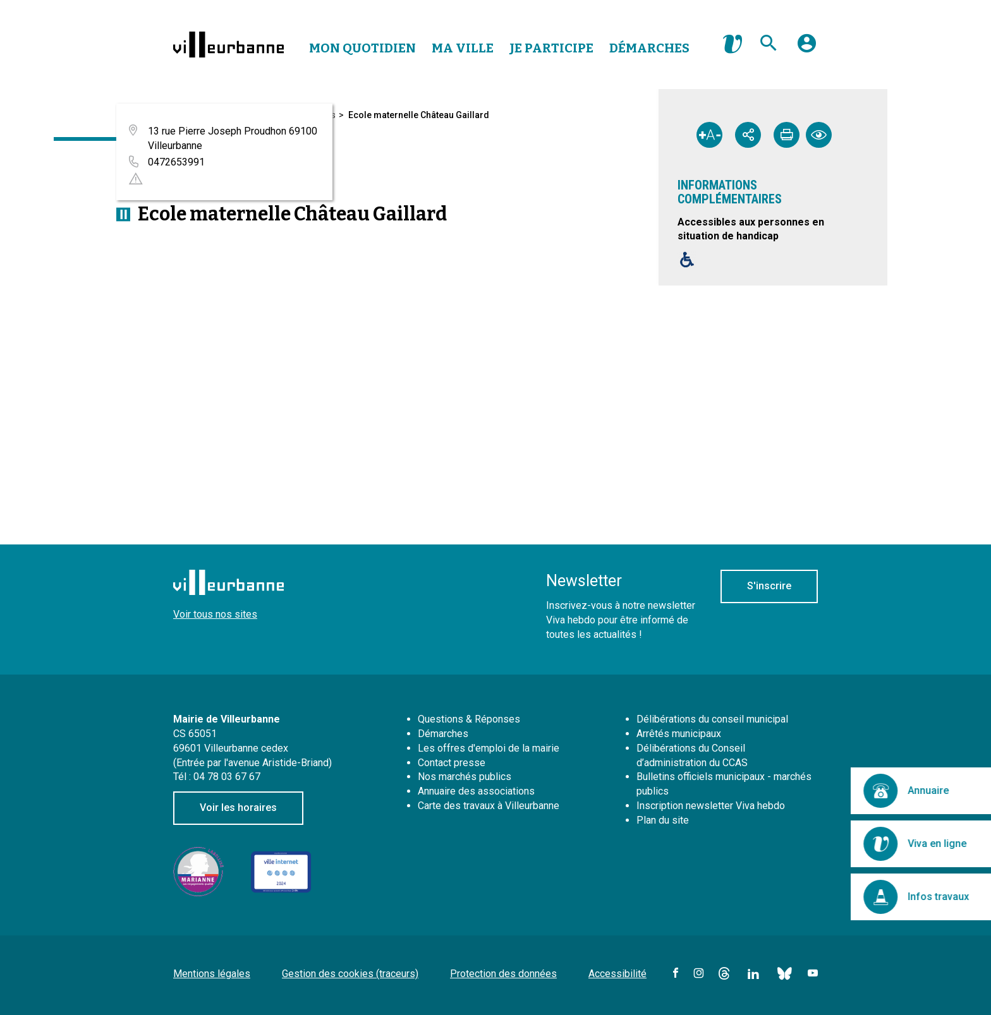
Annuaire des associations (476, 791)
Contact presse (451, 763)
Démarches (649, 48)
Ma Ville (463, 48)
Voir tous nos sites (215, 614)
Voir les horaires (238, 808)
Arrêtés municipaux (678, 734)
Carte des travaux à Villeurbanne (488, 806)
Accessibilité (617, 974)
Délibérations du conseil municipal (712, 719)
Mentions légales (211, 974)
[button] (807, 48)
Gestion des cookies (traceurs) (350, 974)
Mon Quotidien (362, 48)
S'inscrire (769, 586)
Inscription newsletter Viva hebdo (710, 806)
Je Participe (551, 48)
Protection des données (503, 974)
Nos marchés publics (464, 777)
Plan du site (662, 820)
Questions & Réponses (469, 719)
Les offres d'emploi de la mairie (488, 748)
